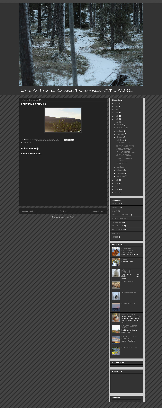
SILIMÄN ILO (116, 222)
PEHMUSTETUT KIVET (130, 348)
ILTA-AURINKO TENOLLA (125, 152)
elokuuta (119, 137)
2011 (117, 192)
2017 (117, 119)
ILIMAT (114, 211)
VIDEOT (115, 237)
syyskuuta (120, 134)
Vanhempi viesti (99, 211)
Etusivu (63, 211)
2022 (117, 104)
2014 (117, 183)
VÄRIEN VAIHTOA (128, 282)
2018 (117, 116)
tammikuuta (120, 176)
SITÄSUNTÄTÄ (117, 229)
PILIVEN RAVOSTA (128, 303)
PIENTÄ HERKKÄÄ (123, 143)
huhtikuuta (120, 170)
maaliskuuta (120, 173)
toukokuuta (120, 167)
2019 (117, 113)
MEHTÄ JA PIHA (118, 218)
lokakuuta (120, 131)
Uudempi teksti (27, 211)
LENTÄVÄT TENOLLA (124, 155)
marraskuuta (121, 128)
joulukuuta (120, 125)
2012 (117, 189)
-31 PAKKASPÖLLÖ (129, 292)
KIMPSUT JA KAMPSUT (120, 215)
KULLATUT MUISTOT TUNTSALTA (129, 327)
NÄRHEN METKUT (128, 314)
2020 (117, 110)
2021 (117, 107)
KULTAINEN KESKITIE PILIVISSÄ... (130, 338)
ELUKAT (31, 143)
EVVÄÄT (115, 207)
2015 (117, 180)
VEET (114, 233)
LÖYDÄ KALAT (121, 163)
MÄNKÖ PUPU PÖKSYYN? (127, 271)
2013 (117, 186)
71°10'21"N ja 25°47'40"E (125, 146)
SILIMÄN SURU (117, 226)
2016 (117, 122)
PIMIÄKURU (126, 259)
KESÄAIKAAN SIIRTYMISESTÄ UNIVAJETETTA (127, 250)
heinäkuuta (120, 140)
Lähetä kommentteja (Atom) (65, 217)
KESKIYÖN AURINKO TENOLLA (124, 159)
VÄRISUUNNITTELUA (124, 149)
